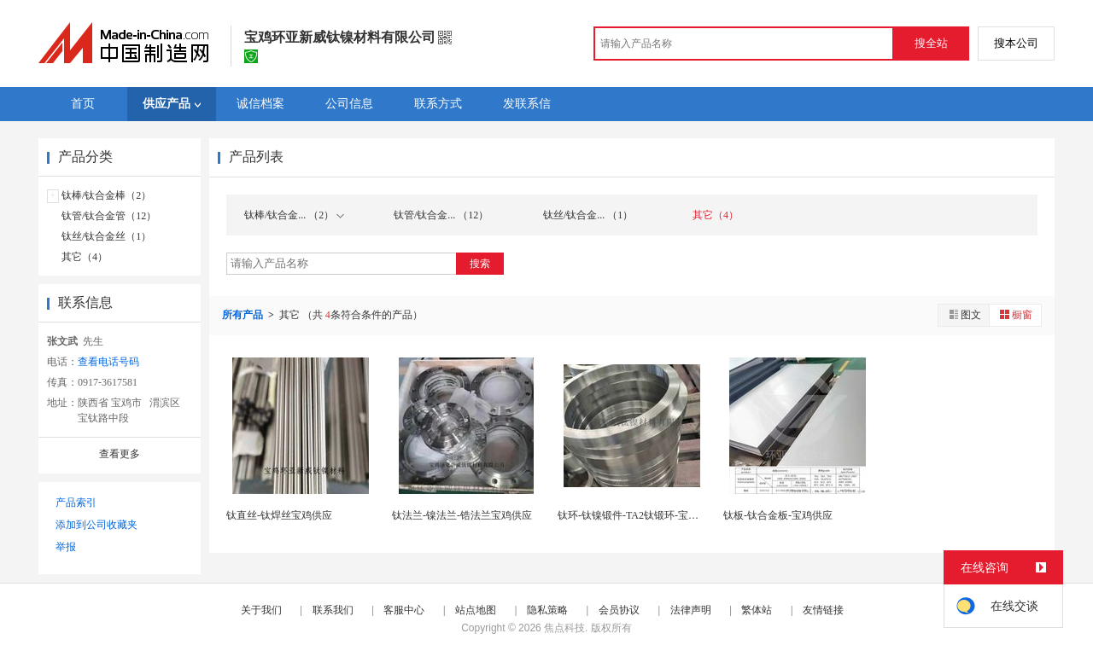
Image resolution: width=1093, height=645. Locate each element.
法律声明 (690, 610)
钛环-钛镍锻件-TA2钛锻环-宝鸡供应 (638, 515)
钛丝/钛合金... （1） (588, 215)
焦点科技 (564, 628)
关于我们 (261, 610)
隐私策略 (547, 610)
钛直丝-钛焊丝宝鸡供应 (279, 515)
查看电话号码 (108, 362)
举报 (66, 547)
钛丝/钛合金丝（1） (106, 236)
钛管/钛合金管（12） (108, 216)
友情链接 (823, 610)
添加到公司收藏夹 (96, 525)
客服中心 (403, 610)
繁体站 (756, 610)
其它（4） (84, 257)
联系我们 (333, 610)
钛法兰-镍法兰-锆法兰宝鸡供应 (462, 515)
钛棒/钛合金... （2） (294, 215)
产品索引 (76, 502)
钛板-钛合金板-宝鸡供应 (778, 515)
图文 (964, 314)
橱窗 (1015, 314)
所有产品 (244, 315)
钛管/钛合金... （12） (441, 215)
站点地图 (475, 610)
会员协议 (619, 610)
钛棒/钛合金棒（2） (106, 195)
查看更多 (119, 454)
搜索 (480, 264)
